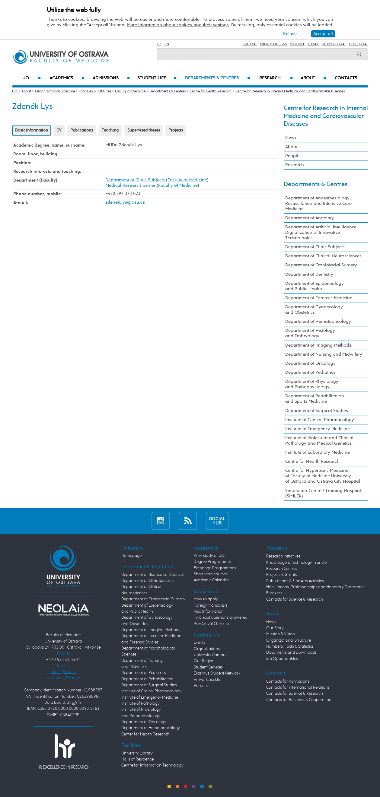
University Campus (210, 655)
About (313, 78)
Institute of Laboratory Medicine (317, 452)
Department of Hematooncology (318, 321)
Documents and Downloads (291, 652)
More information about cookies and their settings (178, 25)
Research (276, 78)
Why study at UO (209, 556)
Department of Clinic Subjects (135, 180)
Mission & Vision (280, 634)
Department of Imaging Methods (318, 345)
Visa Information (209, 611)
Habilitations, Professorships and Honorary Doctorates (315, 587)
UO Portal (358, 44)
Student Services (208, 667)
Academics (67, 78)
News (291, 137)
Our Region (204, 661)
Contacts (346, 78)
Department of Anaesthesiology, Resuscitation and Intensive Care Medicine (318, 203)
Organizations (207, 649)
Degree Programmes (213, 562)
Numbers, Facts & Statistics (290, 646)
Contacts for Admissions (287, 681)
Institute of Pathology (140, 703)
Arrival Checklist (208, 680)
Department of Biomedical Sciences (152, 575)
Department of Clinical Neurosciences (323, 256)
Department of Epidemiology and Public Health (314, 286)
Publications (81, 130)
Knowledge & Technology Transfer (297, 562)
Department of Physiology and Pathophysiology (311, 384)
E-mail (313, 44)
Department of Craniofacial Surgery (321, 265)
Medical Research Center (130, 185)
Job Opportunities (282, 659)
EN (166, 44)
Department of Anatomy (309, 218)
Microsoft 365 (273, 44)
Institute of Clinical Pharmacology (319, 420)
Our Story (275, 628)
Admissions (111, 78)
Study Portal (334, 44)
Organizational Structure (55, 91)
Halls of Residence (137, 759)
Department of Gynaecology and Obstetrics (314, 310)
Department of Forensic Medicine (318, 298)
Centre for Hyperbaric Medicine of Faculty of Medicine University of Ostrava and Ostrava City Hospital (322, 476)
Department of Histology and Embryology (310, 333)
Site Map (250, 44)
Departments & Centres (217, 78)
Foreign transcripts (211, 605)
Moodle (297, 44)
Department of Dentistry (309, 274)
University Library (137, 753)
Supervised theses (143, 130)
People (292, 156)
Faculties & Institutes (95, 91)
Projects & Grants (281, 575)
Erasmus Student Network (217, 673)
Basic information (31, 130)
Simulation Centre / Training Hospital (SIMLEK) (323, 493)
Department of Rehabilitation (147, 679)
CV (59, 130)
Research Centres (281, 569)
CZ (159, 44)
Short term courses (211, 574)
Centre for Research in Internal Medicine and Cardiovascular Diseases (290, 91)
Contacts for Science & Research (294, 599)
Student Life (157, 78)
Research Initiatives (283, 556)
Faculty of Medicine (130, 91)
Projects (175, 130)
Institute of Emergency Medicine (317, 429)
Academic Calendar (211, 580)
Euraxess (274, 593)
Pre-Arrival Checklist (211, 624)
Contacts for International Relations (298, 687)
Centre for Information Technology (152, 765)
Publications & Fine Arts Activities (295, 581)
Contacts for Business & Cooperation (298, 700)
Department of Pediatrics (310, 372)
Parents (201, 686)
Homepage (131, 556)
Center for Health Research (145, 734)
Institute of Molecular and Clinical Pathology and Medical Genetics (319, 441)
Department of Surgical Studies (316, 410)
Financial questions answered (220, 617)
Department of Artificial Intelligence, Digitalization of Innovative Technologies (321, 232)
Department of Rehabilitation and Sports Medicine (314, 399)
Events (199, 642)
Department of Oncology (310, 363)
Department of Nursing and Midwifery (323, 354)
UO (31, 78)
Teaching (110, 130)
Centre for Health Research (211, 91)
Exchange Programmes (215, 568)
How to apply (206, 599)
